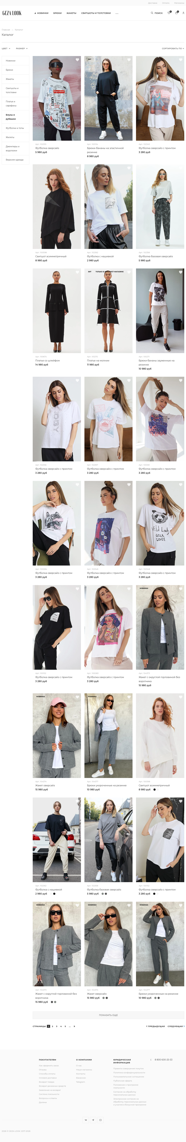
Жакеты (71, 13)
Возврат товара (46, 1082)
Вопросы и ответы (48, 1098)
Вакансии (81, 1078)
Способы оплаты (47, 1074)
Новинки (41, 13)
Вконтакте (86, 1120)
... (70, 1026)
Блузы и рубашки (11, 117)
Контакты (80, 1074)
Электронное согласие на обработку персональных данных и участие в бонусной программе (129, 1102)
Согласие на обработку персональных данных (124, 1093)
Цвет (5, 48)
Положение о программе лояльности (125, 1086)
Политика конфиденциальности (129, 1072)
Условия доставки (48, 1078)
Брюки (57, 13)
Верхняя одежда (14, 159)
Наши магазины (84, 1069)
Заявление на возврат (50, 1090)
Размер (20, 48)
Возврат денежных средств (52, 1086)
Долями (43, 1102)
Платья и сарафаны (11, 103)
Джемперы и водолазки (12, 148)
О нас (79, 1065)
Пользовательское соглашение (128, 1076)
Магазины (179, 3)
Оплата (165, 3)
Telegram (80, 1082)
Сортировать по (172, 48)
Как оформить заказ (49, 1065)
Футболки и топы (15, 128)
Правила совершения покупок (128, 1068)
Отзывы (42, 1069)
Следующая (175, 1026)
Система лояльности (49, 1094)
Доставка (152, 3)
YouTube (100, 1120)
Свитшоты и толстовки (96, 13)
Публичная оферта (122, 1081)
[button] (117, 13)
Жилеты (10, 137)
